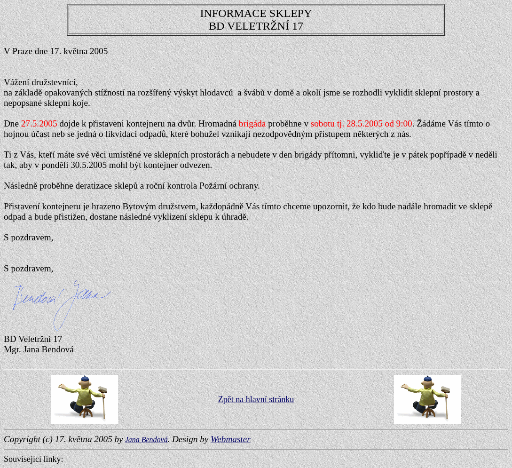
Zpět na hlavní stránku (256, 399)
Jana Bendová (146, 440)
